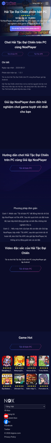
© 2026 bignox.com (12, 433)
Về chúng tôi (9, 414)
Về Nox (7, 410)
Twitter (7, 429)
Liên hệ (7, 422)
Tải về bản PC (12, 54)
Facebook (8, 425)
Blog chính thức (10, 418)
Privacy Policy (10, 437)
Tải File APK (38, 54)
